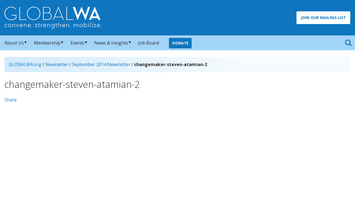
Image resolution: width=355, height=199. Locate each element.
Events (77, 43)
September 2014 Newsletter (101, 64)
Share (10, 100)
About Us (14, 43)
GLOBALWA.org (25, 64)
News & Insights (111, 43)
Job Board (148, 43)
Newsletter (56, 64)
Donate (180, 43)
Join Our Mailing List (323, 17)
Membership (47, 43)
